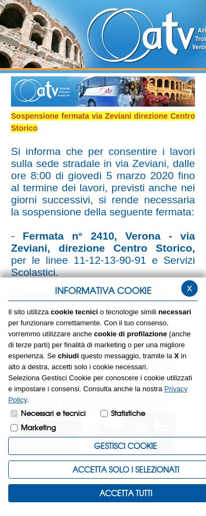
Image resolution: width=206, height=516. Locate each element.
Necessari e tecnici (53, 413)
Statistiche (128, 413)
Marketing (38, 427)
